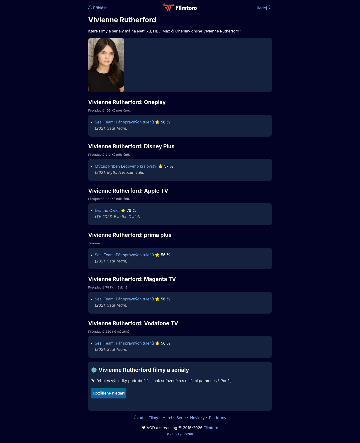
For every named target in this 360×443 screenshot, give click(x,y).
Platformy (217, 417)
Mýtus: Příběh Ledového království (126, 166)
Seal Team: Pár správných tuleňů (124, 122)
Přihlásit (98, 7)
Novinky (197, 417)
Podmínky (174, 434)
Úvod (139, 417)
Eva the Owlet (107, 210)
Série (181, 417)
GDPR (188, 434)
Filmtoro (211, 427)
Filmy (153, 417)
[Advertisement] (53, 73)
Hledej (263, 7)
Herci (167, 417)
